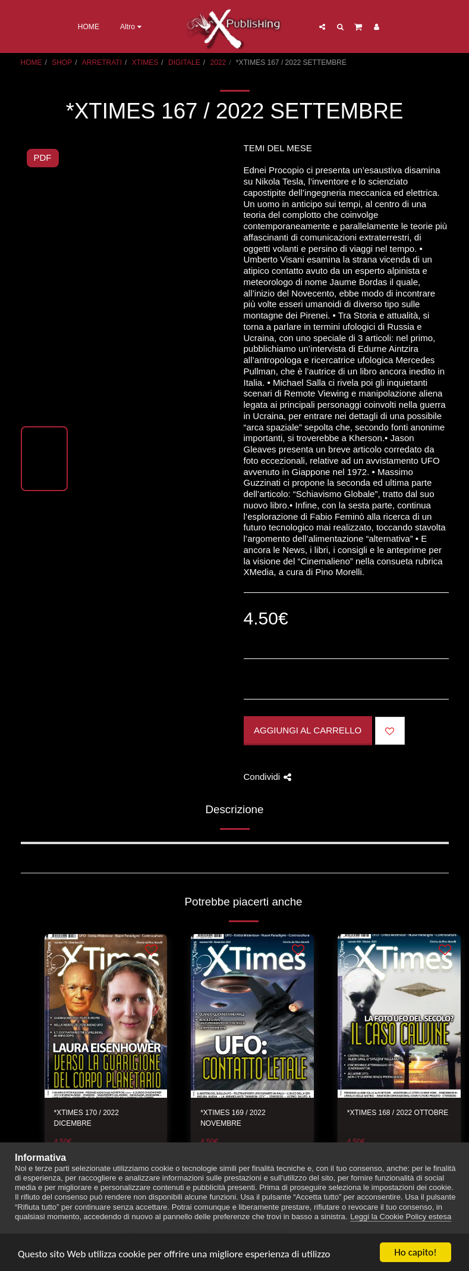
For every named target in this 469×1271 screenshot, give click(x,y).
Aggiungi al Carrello (307, 730)
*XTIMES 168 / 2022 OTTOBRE (398, 1112)
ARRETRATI (102, 62)
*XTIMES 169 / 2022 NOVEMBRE (232, 1118)
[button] (322, 26)
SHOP (62, 62)
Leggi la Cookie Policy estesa (400, 1216)
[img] (106, 1016)
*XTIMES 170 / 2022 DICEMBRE (86, 1118)
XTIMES (145, 62)
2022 (218, 62)
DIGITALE (184, 62)
